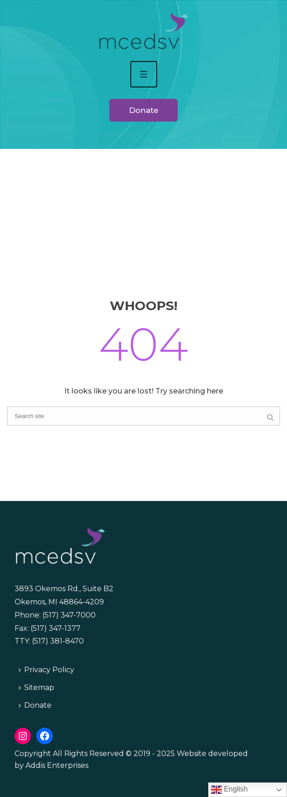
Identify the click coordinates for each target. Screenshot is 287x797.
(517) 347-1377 (56, 628)
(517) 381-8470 (58, 641)
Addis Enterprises (57, 765)
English (229, 789)
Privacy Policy (46, 669)
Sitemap (36, 687)
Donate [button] (144, 110)
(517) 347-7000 (69, 615)
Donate (35, 705)
